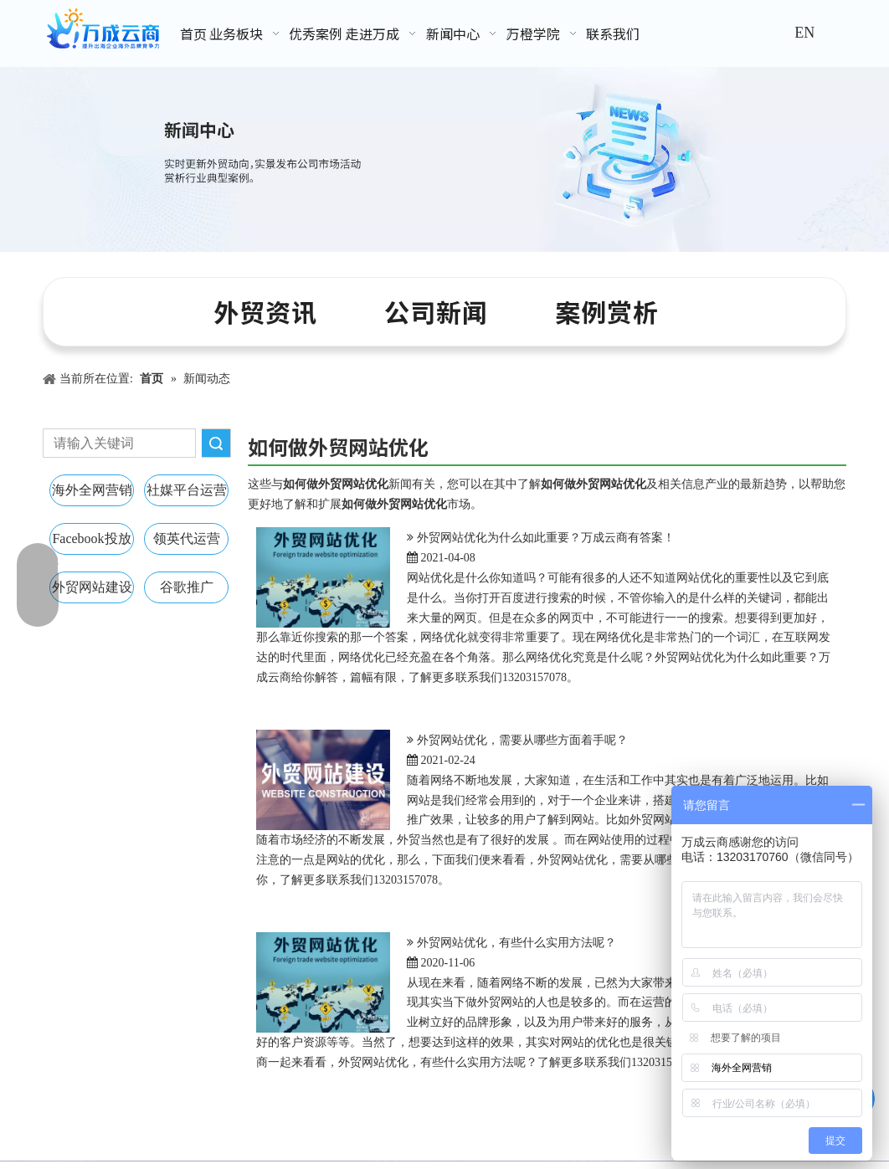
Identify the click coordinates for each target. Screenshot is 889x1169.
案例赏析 (607, 311)
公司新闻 (436, 311)
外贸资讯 (265, 311)
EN (804, 32)
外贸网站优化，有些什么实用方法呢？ (516, 942)
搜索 (216, 443)
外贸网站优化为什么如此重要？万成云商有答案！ (546, 537)
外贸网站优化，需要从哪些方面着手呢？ (522, 740)
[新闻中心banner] (444, 159)
